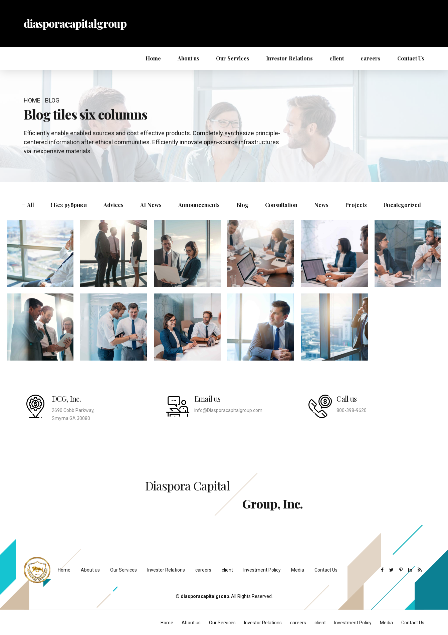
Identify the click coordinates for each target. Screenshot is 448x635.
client (336, 58)
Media (297, 570)
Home (153, 58)
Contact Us (410, 58)
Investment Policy (262, 570)
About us (188, 58)
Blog (52, 100)
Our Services (232, 58)
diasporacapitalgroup (75, 23)
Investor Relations (289, 58)
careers (371, 58)
